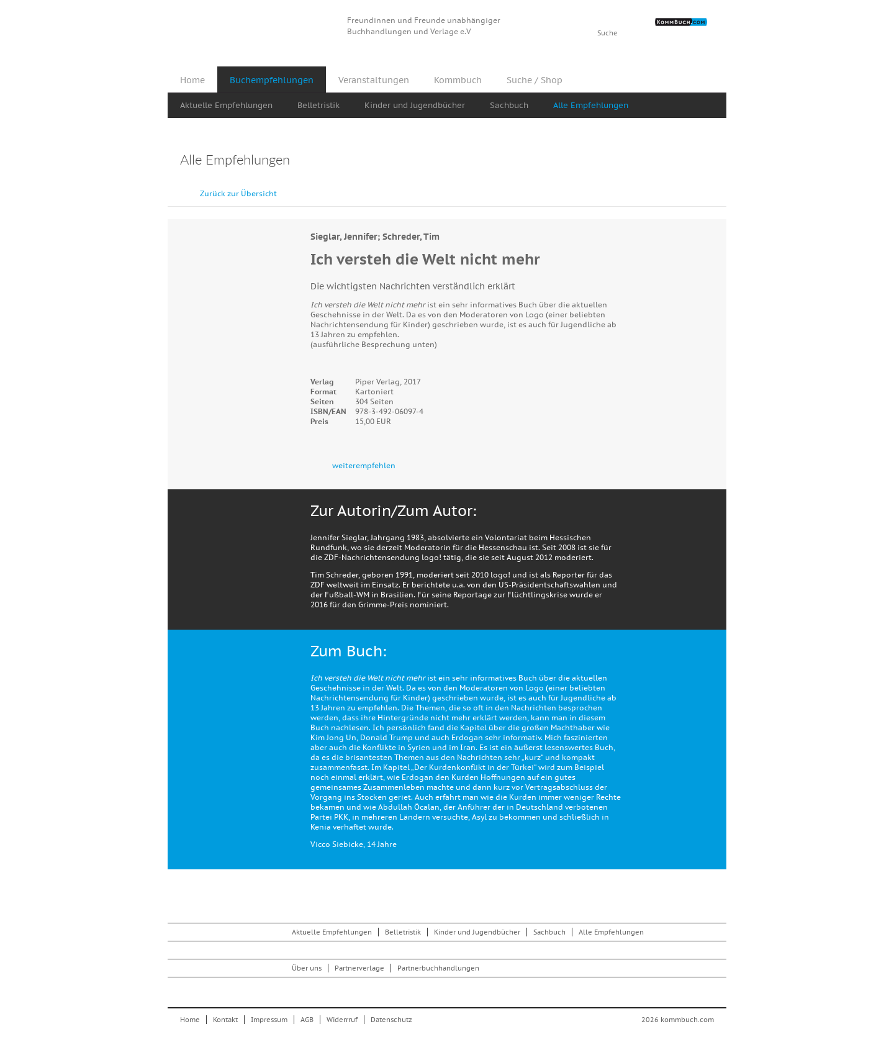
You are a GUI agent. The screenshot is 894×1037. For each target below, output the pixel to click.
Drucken (707, 161)
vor (714, 187)
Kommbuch (257, 26)
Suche (607, 33)
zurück (686, 187)
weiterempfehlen (363, 465)
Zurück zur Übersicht (238, 193)
